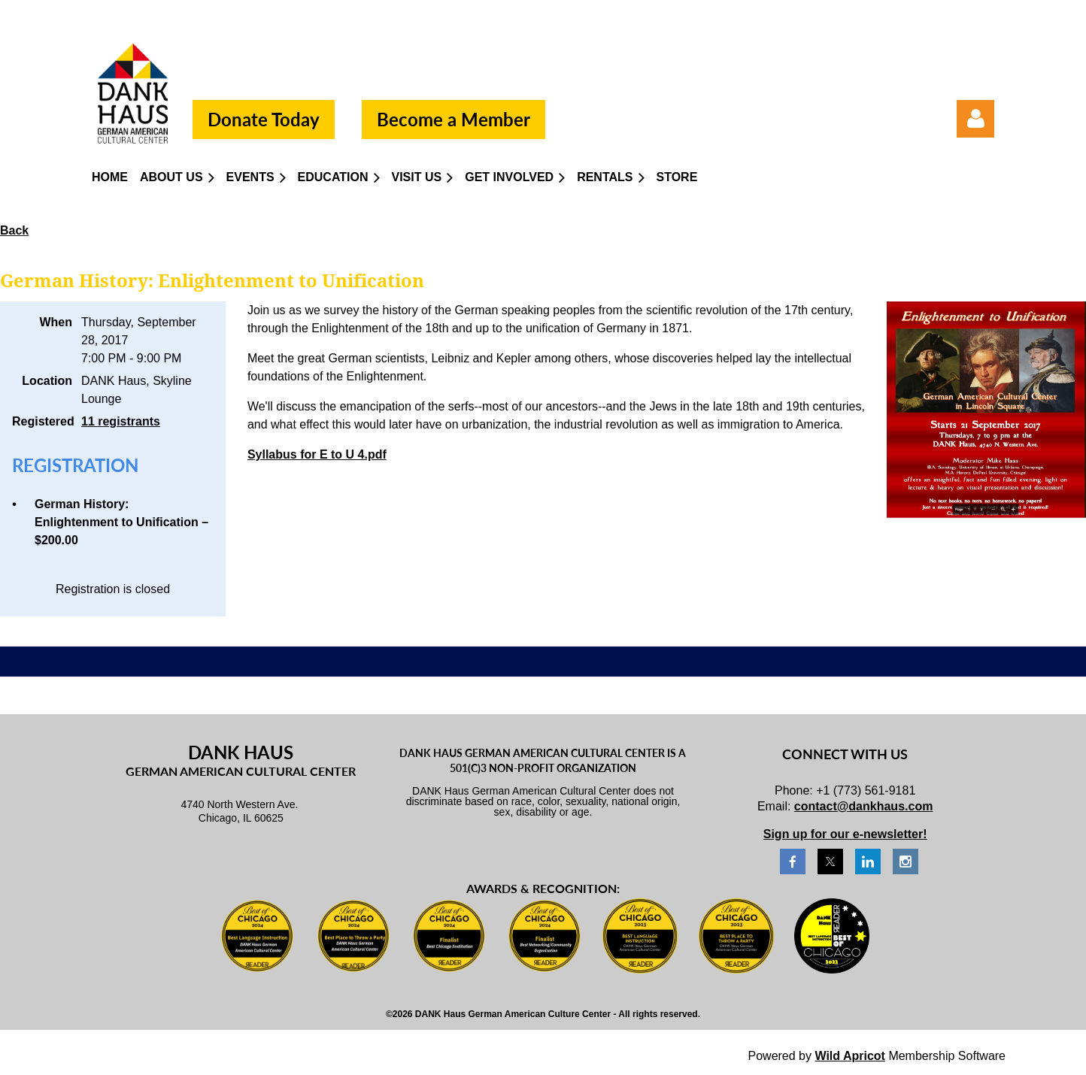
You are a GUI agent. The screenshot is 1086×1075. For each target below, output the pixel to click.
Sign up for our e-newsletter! (845, 834)
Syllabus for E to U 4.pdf (317, 454)
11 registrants (120, 421)
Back (14, 230)
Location (47, 380)
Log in (975, 119)
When (55, 322)
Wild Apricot (849, 1055)
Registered (42, 421)
